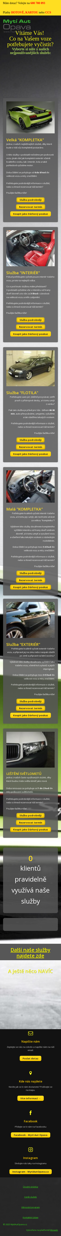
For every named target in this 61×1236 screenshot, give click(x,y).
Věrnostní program (30, 1207)
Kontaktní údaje (30, 1217)
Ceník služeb (30, 1196)
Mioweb (54, 1230)
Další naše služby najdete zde (30, 952)
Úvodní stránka (30, 1186)
